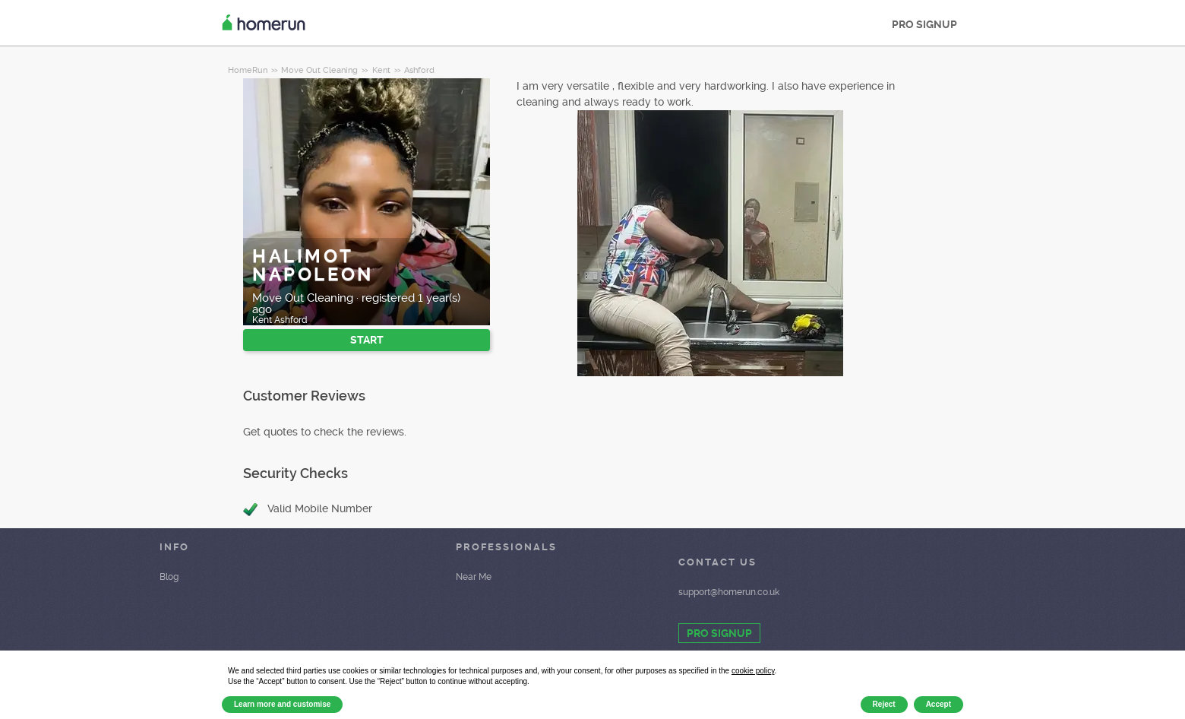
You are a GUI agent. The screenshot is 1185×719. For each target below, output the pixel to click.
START (367, 340)
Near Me (473, 577)
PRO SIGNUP (924, 24)
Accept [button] (938, 704)
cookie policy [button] (753, 671)
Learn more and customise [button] (282, 704)
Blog (169, 577)
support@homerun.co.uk (728, 592)
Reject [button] (884, 704)
